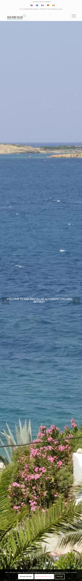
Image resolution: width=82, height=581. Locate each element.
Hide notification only (44, 576)
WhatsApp (54, 9)
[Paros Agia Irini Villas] (34, 16)
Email (60, 9)
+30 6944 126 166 (44, 9)
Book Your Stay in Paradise (42, 2)
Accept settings (26, 576)
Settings (60, 576)
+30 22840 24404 (28, 9)
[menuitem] (42, 1)
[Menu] (72, 16)
